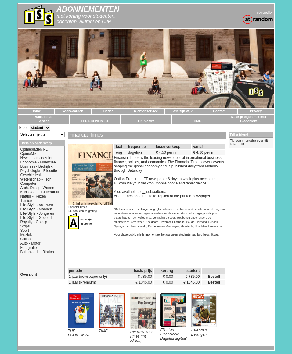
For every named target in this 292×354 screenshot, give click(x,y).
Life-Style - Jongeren (37, 213)
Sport (24, 230)
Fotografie (28, 247)
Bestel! (214, 276)
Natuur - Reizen (33, 196)
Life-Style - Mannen (36, 209)
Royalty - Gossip (33, 222)
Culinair (26, 239)
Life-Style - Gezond (36, 218)
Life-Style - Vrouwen (36, 205)
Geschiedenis (31, 175)
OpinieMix (28, 154)
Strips (25, 226)
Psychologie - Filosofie (38, 171)
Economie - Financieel (38, 162)
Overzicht (28, 274)
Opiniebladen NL (34, 149)
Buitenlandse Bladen (37, 252)
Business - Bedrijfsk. (37, 166)
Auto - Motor (30, 243)
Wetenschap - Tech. (36, 179)
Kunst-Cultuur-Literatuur (39, 192)
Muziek (26, 235)
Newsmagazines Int (36, 158)
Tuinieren (28, 200)
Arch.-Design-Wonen (37, 188)
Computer (28, 183)
